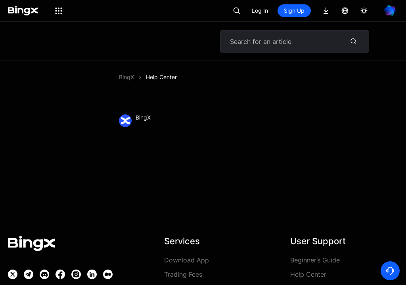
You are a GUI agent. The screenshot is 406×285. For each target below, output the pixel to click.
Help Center (161, 77)
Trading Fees (183, 274)
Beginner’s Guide (315, 260)
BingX (126, 77)
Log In (260, 10)
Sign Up (294, 10)
